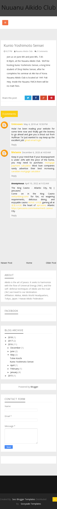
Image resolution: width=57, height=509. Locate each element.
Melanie (16, 152)
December (15, 347)
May (12, 354)
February (14, 368)
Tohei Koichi (16, 358)
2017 (10, 340)
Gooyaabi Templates (31, 503)
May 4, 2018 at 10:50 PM (36, 124)
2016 (10, 344)
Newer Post (6, 262)
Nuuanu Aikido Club (28, 7)
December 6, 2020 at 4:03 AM (36, 152)
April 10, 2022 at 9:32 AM (37, 183)
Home (29, 262)
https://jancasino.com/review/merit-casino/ (32, 208)
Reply (14, 144)
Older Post (51, 262)
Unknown (17, 124)
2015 (10, 375)
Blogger (34, 386)
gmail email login (33, 140)
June (12, 351)
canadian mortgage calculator (25, 171)
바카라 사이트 (34, 202)
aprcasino (41, 205)
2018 (10, 337)
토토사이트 (16, 205)
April (12, 365)
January (14, 372)
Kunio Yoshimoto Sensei (22, 361)
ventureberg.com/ (20, 196)
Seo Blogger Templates (23, 499)
